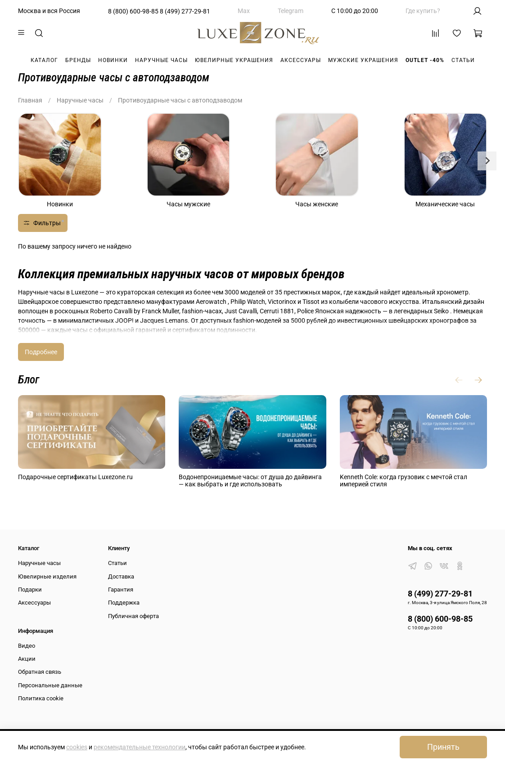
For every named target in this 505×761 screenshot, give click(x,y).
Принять (443, 747)
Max (244, 10)
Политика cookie (40, 698)
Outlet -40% (425, 60)
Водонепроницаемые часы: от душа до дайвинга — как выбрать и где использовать (250, 480)
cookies (76, 747)
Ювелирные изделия (47, 576)
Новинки (113, 60)
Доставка (121, 576)
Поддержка (124, 602)
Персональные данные (50, 685)
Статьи (463, 60)
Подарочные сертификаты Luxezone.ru (75, 477)
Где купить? (423, 10)
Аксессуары (300, 60)
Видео (26, 645)
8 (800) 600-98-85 (133, 11)
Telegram (290, 10)
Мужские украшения (363, 60)
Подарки (30, 589)
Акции (27, 658)
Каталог (44, 60)
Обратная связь (39, 671)
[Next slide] (487, 160)
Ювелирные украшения (234, 60)
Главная (30, 100)
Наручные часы (161, 60)
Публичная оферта (133, 616)
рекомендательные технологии (139, 747)
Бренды (78, 60)
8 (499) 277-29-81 (185, 11)
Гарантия (120, 589)
